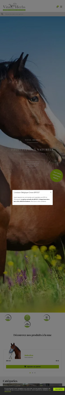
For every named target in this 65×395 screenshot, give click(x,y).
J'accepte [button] (58, 389)
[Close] (51, 192)
